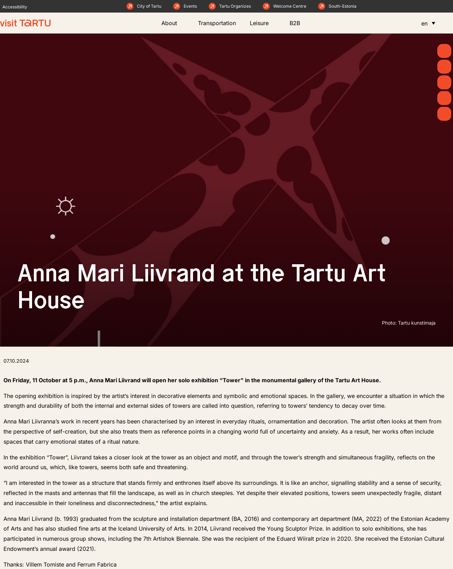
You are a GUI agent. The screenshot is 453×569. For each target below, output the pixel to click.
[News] (444, 67)
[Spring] (444, 51)
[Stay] (444, 114)
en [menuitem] (424, 23)
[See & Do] (444, 82)
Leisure (263, 23)
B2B (298, 23)
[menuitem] (428, 23)
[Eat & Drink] (444, 98)
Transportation (217, 23)
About (172, 23)
